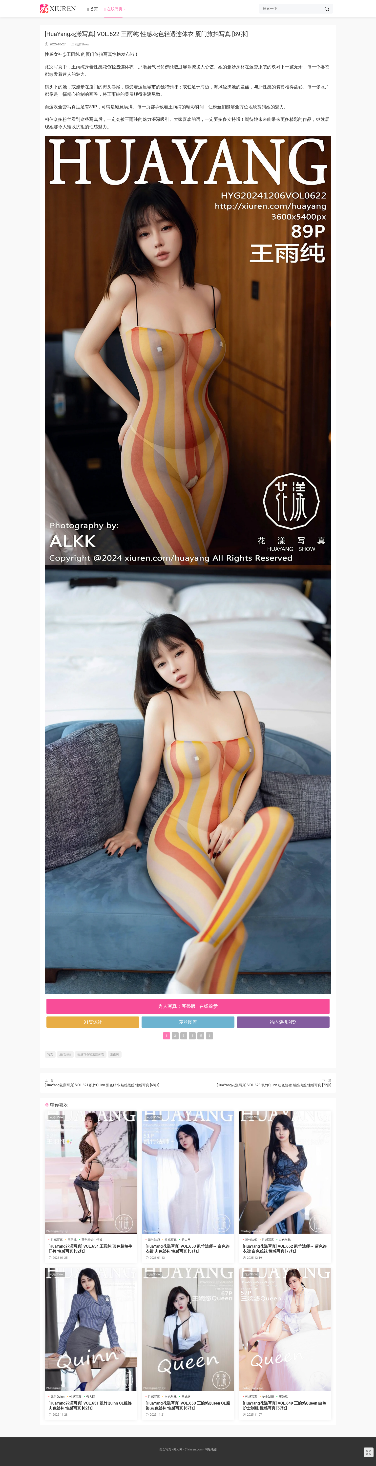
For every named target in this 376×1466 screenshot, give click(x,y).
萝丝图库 (188, 1022)
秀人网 (186, 1239)
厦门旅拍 (65, 1054)
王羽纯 (72, 1239)
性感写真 (57, 1239)
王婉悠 (186, 1396)
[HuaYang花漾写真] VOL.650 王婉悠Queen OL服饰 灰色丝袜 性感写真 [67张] (188, 1405)
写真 (50, 1054)
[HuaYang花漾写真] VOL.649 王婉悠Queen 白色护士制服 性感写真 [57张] (284, 1405)
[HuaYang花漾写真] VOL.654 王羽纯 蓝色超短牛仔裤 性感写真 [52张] (90, 1249)
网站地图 (211, 1449)
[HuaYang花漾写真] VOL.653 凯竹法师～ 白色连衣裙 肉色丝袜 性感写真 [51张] (187, 1249)
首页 (92, 9)
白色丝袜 (285, 1239)
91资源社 (93, 1022)
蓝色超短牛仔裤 (92, 1239)
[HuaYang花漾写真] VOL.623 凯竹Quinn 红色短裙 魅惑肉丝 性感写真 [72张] (274, 1085)
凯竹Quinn (57, 1396)
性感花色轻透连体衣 (90, 1054)
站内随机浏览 (283, 1022)
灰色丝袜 (171, 1396)
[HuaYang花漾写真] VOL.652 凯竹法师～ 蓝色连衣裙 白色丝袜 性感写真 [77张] (285, 1249)
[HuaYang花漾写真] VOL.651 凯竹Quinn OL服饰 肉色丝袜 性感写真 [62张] (90, 1405)
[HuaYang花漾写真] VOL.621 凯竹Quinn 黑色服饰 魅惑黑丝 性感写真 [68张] (102, 1085)
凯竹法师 (154, 1239)
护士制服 (268, 1396)
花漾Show (82, 44)
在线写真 (113, 9)
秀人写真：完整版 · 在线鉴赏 (188, 1006)
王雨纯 (114, 1054)
